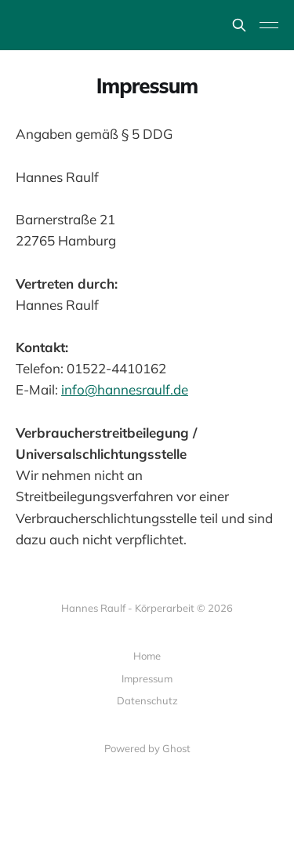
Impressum (147, 678)
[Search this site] (239, 25)
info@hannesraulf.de (124, 389)
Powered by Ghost (147, 748)
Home (147, 655)
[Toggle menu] (269, 25)
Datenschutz (147, 700)
